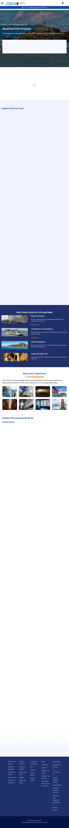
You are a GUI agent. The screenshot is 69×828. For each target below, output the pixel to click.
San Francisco (13, 25)
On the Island (57, 785)
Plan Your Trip (12, 777)
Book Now (35, 337)
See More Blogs (8, 422)
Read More (35, 324)
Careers (33, 770)
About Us (44, 768)
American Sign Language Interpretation (56, 800)
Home (4, 25)
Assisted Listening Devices (55, 790)
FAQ (31, 767)
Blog (43, 762)
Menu (2, 3)
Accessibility (56, 762)
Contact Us (45, 765)
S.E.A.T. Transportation (56, 772)
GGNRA (21, 777)
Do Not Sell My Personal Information (45, 783)
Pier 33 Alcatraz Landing (55, 780)
